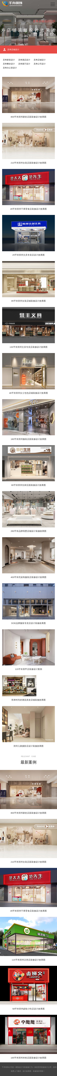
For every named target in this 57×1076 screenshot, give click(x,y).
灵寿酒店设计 (24, 60)
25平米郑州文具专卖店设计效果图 (28, 255)
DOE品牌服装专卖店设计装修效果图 (28, 623)
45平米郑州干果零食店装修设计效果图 (28, 209)
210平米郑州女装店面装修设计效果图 (28, 163)
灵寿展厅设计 (24, 64)
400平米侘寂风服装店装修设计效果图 (28, 577)
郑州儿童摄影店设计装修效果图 (28, 746)
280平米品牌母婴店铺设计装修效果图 (28, 531)
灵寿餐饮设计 (9, 64)
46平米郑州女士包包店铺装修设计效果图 (28, 393)
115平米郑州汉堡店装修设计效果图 (28, 960)
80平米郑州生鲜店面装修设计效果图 (28, 485)
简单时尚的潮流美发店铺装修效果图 (28, 700)
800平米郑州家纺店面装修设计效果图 (28, 117)
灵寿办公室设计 (10, 68)
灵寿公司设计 (40, 64)
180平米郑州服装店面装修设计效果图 (28, 439)
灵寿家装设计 (9, 60)
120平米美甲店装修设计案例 (28, 669)
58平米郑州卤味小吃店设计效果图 (28, 1009)
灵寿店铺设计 (40, 60)
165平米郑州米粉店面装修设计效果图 (28, 1057)
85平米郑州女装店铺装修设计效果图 (28, 301)
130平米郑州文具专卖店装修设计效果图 (28, 347)
